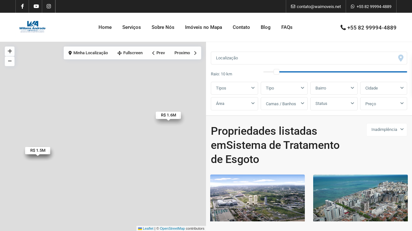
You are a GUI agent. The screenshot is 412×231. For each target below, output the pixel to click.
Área (220, 103)
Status (321, 103)
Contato (241, 27)
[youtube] (35, 6)
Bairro (320, 88)
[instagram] (48, 6)
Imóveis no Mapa (203, 27)
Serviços (131, 27)
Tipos (221, 88)
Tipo (270, 88)
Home (105, 27)
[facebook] (22, 6)
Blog (266, 27)
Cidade (371, 88)
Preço (370, 103)
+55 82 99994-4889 (374, 6)
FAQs (287, 27)
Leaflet (146, 228)
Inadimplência (384, 129)
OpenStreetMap (172, 228)
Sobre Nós (163, 27)
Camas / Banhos (281, 103)
